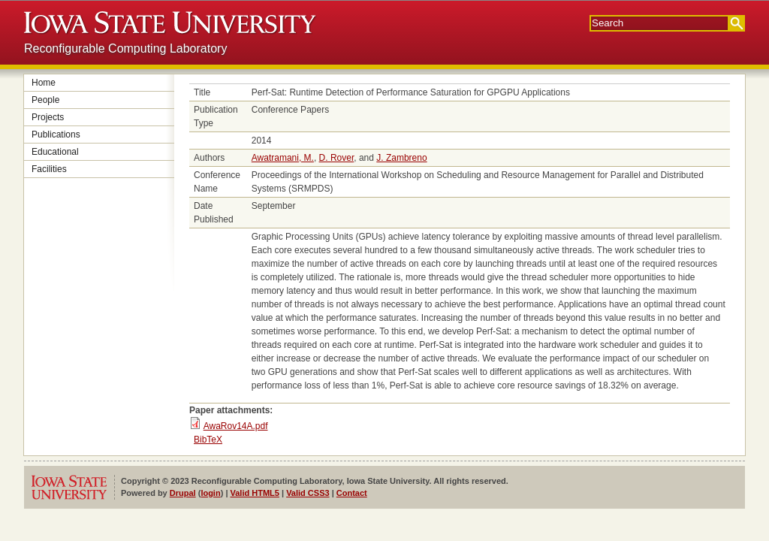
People (45, 100)
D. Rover (336, 158)
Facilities (49, 169)
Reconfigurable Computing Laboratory (125, 48)
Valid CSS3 (307, 492)
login (210, 492)
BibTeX (208, 439)
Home (44, 82)
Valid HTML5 (255, 492)
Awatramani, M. (283, 158)
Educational (55, 152)
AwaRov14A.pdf (236, 426)
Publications (56, 134)
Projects (48, 117)
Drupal (183, 492)
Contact (351, 492)
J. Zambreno (401, 158)
